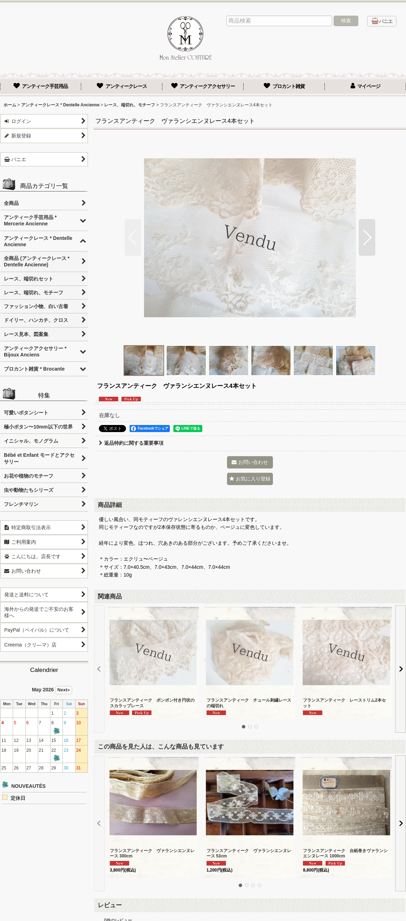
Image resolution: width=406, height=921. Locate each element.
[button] (133, 237)
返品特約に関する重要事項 (131, 443)
